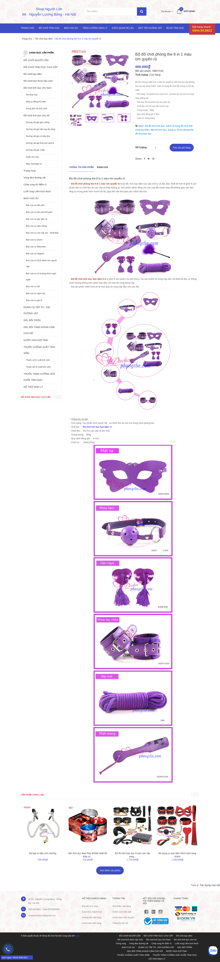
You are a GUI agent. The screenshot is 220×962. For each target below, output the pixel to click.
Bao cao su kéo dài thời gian (39, 212)
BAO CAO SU (31, 198)
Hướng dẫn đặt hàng (91, 917)
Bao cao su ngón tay (35, 293)
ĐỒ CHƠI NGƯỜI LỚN (36, 60)
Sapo (77, 936)
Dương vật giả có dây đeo (38, 136)
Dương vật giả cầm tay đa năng (40, 129)
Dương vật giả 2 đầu (35, 150)
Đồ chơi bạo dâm (44, 38)
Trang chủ (27, 28)
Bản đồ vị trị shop (90, 906)
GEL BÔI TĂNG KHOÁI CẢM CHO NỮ (39, 330)
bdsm (141, 126)
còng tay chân (142, 129)
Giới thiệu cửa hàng (121, 906)
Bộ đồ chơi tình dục (155, 126)
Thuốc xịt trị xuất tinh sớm (38, 360)
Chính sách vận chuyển (123, 917)
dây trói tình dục (158, 129)
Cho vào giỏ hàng (181, 147)
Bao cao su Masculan (36, 246)
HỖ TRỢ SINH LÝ (33, 386)
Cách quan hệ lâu (123, 28)
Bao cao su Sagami (35, 253)
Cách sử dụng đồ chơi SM (179, 126)
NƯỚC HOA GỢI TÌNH (36, 340)
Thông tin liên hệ (120, 923)
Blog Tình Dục (175, 28)
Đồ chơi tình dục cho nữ (36, 115)
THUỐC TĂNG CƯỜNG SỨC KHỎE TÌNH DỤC (39, 376)
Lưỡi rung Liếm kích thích (37, 191)
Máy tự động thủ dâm (36, 101)
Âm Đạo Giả (31, 94)
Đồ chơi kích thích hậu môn (38, 80)
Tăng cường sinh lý (95, 28)
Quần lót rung (32, 157)
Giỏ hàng (189, 11)
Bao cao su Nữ (33, 286)
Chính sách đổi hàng (91, 923)
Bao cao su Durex (34, 239)
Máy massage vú (34, 164)
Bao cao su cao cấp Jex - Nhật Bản (42, 233)
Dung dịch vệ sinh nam (36, 108)
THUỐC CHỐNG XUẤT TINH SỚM (39, 350)
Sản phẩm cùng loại (32, 795)
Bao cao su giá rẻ (34, 300)
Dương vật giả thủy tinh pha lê (40, 143)
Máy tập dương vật (150, 28)
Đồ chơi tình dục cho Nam (38, 87)
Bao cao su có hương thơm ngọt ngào (41, 276)
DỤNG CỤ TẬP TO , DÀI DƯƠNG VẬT (37, 310)
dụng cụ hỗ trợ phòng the (181, 129)
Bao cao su (71, 28)
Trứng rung (29, 170)
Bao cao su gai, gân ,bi (36, 219)
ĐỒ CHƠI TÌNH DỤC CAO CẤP (41, 67)
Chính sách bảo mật (121, 912)
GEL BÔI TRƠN (32, 320)
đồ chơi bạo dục (143, 133)
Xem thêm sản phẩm (110, 870)
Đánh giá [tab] (102, 167)
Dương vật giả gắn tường (37, 122)
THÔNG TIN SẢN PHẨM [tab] (81, 167)
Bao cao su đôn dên (35, 205)
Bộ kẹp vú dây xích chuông (42, 853)
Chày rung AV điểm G (35, 184)
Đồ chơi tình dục (49, 28)
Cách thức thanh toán (92, 912)
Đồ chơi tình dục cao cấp (36, 397)
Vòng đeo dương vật (34, 177)
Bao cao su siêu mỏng (36, 226)
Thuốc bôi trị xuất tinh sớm (38, 367)
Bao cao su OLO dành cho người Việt (41, 263)
